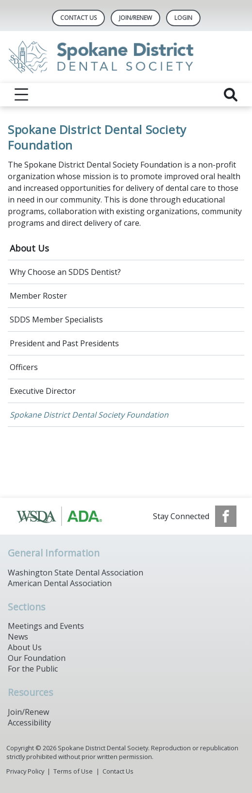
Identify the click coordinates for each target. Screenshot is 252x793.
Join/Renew (135, 18)
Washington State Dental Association (75, 572)
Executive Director (43, 391)
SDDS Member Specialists (56, 319)
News (18, 636)
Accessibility (29, 722)
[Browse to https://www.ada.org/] (65, 516)
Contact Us (78, 18)
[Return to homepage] (126, 57)
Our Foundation (37, 658)
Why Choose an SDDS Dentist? (65, 272)
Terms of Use (73, 771)
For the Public (33, 668)
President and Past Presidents (64, 343)
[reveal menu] (21, 94)
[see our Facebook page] (225, 516)
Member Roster (38, 295)
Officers (24, 367)
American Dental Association (60, 583)
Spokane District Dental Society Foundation (89, 414)
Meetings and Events (46, 626)
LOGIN (183, 18)
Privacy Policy (25, 771)
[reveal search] (230, 94)
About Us (29, 248)
